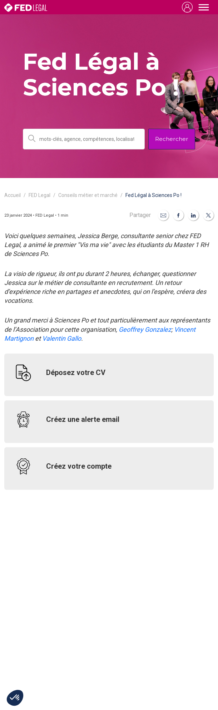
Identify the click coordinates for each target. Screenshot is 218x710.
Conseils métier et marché (88, 195)
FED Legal (39, 195)
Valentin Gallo (61, 338)
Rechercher (171, 138)
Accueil (12, 195)
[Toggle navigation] (204, 7)
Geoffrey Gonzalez (145, 329)
